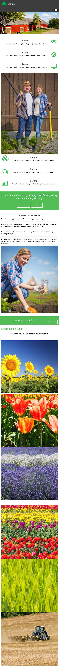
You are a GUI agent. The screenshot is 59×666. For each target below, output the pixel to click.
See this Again (23, 205)
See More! (37, 205)
